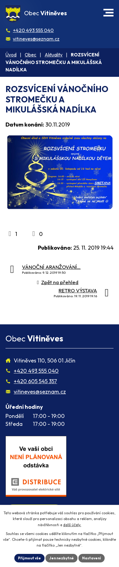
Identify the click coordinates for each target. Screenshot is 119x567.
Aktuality (54, 55)
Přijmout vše (29, 558)
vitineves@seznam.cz (36, 39)
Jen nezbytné (61, 558)
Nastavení (91, 558)
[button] (108, 12)
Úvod (10, 55)
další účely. (72, 524)
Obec (30, 55)
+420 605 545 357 (35, 381)
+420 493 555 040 (33, 30)
